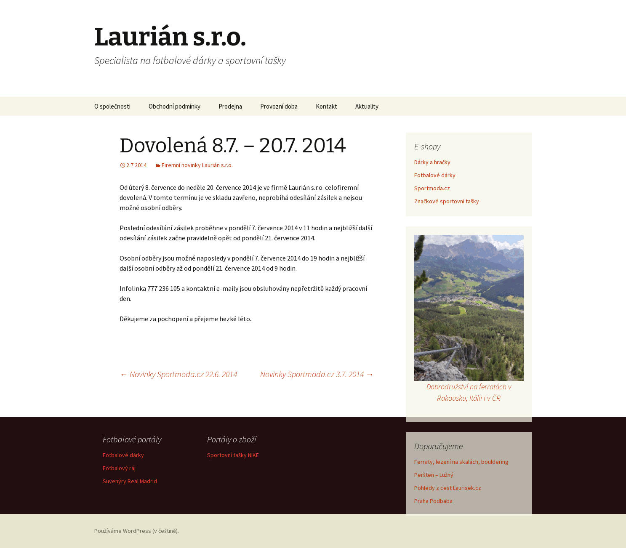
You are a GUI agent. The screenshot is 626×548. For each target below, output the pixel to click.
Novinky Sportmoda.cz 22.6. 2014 (178, 374)
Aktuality (366, 106)
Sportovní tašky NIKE (233, 455)
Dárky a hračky (432, 162)
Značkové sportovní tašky (446, 201)
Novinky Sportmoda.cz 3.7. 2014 (317, 374)
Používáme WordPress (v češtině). (136, 531)
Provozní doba (279, 106)
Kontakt (326, 106)
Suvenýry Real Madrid (130, 481)
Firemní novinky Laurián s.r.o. (197, 165)
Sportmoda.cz (432, 188)
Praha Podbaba (433, 501)
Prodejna (230, 106)
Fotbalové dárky (435, 175)
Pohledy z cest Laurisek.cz (447, 488)
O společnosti (112, 106)
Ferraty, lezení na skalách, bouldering (461, 462)
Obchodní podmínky (174, 106)
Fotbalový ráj (119, 468)
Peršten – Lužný (433, 475)
